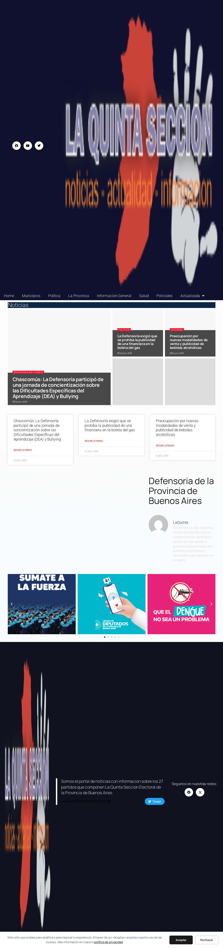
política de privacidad (108, 942)
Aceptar (181, 940)
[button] (12, 604)
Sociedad (177, 329)
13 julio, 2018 (20, 401)
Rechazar (206, 940)
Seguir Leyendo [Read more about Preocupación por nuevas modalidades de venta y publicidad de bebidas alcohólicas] (165, 445)
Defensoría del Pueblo (28, 372)
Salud (144, 295)
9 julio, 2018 (177, 353)
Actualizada (192, 296)
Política (54, 295)
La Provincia (78, 295)
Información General (114, 295)
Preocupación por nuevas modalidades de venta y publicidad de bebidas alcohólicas (189, 342)
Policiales (164, 295)
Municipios (31, 295)
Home (9, 295)
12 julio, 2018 (124, 353)
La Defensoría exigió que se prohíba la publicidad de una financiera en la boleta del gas (137, 342)
